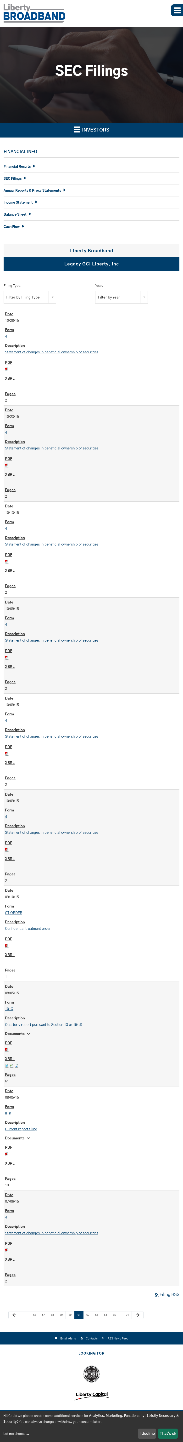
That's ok (168, 1434)
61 (79, 1315)
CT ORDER (13, 913)
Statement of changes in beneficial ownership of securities (51, 352)
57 (43, 1315)
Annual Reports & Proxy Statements (32, 190)
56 (34, 1315)
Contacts (92, 1338)
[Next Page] (138, 1315)
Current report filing (21, 1129)
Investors (91, 129)
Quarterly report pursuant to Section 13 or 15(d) (44, 1025)
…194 (125, 1315)
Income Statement (18, 202)
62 (87, 1315)
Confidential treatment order (28, 929)
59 (61, 1315)
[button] (177, 10)
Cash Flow (12, 227)
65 (114, 1315)
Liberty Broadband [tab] (91, 251)
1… (25, 1315)
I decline (147, 1434)
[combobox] (30, 297)
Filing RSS (166, 1295)
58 (52, 1315)
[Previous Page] (14, 1315)
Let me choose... (16, 1434)
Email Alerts (68, 1338)
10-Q (9, 1009)
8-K (8, 1113)
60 (70, 1315)
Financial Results (17, 166)
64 (105, 1315)
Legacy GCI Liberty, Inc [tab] (91, 264)
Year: (99, 285)
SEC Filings (13, 178)
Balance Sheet (15, 214)
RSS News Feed (118, 1338)
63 (96, 1315)
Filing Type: (13, 285)
